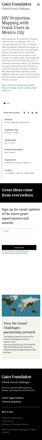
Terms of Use (7, 421)
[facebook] (28, 113)
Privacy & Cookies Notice (12, 418)
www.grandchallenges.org (14, 344)
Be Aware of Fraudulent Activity (15, 424)
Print (6, 103)
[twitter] (24, 113)
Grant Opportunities (13, 397)
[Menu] (38, 4)
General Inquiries (11, 401)
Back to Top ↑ (8, 412)
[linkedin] (32, 113)
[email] (36, 113)
